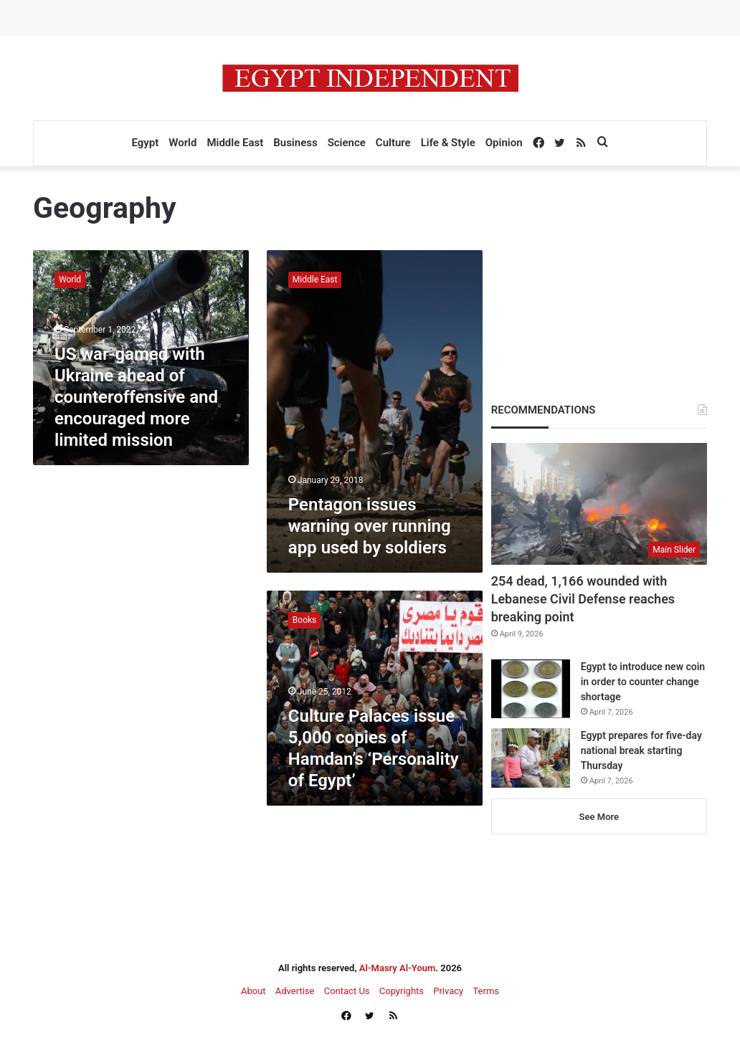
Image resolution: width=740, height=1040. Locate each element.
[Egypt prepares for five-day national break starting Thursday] (530, 758)
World (182, 142)
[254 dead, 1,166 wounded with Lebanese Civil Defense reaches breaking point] (599, 504)
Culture (393, 142)
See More (599, 816)
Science (347, 142)
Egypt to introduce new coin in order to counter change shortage (643, 681)
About (253, 991)
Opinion (504, 142)
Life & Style (448, 142)
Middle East (235, 142)
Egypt (144, 142)
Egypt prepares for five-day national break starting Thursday (641, 750)
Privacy (448, 991)
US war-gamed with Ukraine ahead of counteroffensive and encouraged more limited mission (136, 397)
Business (295, 142)
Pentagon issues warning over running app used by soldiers (369, 526)
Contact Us (347, 991)
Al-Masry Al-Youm (397, 968)
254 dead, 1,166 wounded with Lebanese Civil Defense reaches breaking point (583, 598)
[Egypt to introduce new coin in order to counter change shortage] (530, 689)
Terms (486, 991)
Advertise (295, 991)
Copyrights (401, 991)
